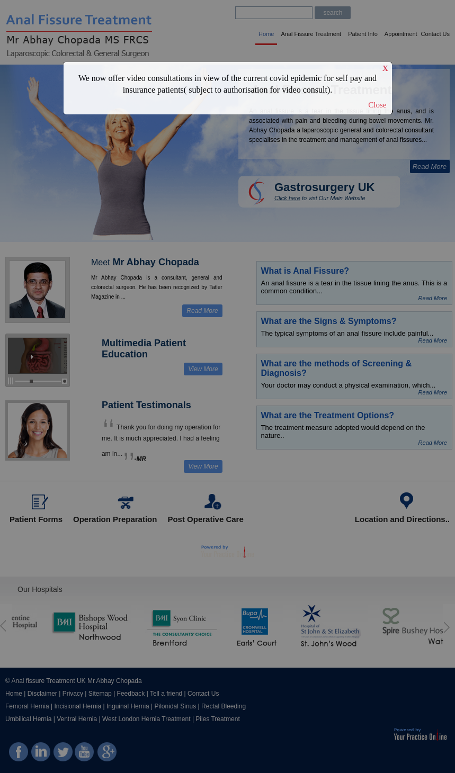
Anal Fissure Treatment (311, 34)
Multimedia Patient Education (144, 348)
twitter (62, 757)
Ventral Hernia (77, 719)
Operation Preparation (115, 519)
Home (266, 34)
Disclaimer (42, 693)
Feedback (131, 693)
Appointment (401, 34)
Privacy (73, 693)
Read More (430, 166)
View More (203, 369)
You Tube (84, 757)
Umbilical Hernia (28, 719)
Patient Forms (36, 519)
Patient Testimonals (146, 405)
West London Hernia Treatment (146, 719)
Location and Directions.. (402, 519)
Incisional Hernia (78, 706)
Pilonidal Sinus (176, 706)
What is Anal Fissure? (305, 270)
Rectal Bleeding (223, 706)
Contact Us (435, 34)
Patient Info (363, 34)
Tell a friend (166, 693)
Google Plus (106, 757)
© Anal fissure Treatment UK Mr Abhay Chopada (73, 681)
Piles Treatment (217, 719)
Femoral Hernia (27, 706)
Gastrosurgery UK (324, 187)
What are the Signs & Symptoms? (329, 321)
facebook (19, 757)
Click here (287, 198)
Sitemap (100, 693)
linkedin (40, 757)
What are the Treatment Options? (328, 415)
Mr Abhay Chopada (156, 262)
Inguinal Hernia (127, 706)
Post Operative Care (205, 519)
